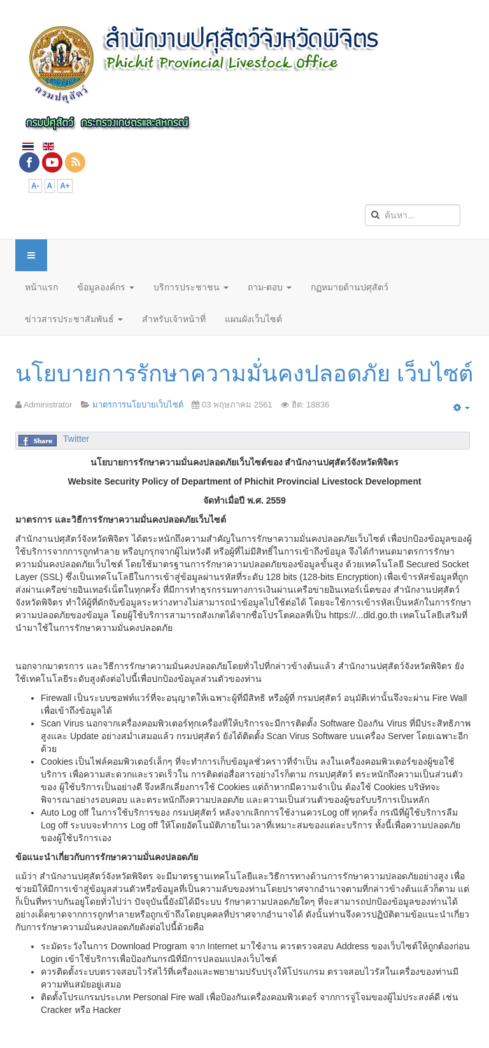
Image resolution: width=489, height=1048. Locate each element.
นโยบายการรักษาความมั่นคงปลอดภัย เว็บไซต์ (244, 373)
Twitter (76, 439)
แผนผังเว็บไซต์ (253, 319)
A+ (65, 185)
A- (35, 185)
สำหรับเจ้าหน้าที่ (174, 319)
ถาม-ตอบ (270, 287)
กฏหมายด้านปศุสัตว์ (349, 287)
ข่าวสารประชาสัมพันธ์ (74, 319)
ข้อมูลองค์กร (105, 287)
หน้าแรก (41, 287)
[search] (412, 215)
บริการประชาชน (191, 287)
